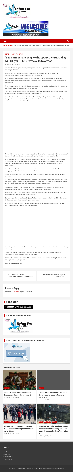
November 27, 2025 (10, 397)
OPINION (12, 54)
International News (12, 367)
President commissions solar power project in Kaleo (54, 276)
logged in (16, 292)
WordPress (60, 468)
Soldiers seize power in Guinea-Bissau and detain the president (17, 393)
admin (18, 64)
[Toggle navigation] (5, 41)
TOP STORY (19, 54)
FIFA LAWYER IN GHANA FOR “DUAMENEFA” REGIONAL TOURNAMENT (20, 276)
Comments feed (8, 457)
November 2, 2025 (44, 400)
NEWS (7, 54)
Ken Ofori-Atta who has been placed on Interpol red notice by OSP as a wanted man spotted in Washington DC (53, 429)
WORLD (7, 388)
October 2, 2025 (43, 436)
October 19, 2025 (9, 433)
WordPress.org (7, 459)
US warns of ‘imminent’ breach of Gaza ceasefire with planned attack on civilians (19, 428)
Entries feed (6, 454)
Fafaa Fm (22, 468)
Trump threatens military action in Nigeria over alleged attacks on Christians (53, 394)
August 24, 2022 (10, 64)
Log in (5, 451)
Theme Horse (38, 468)
